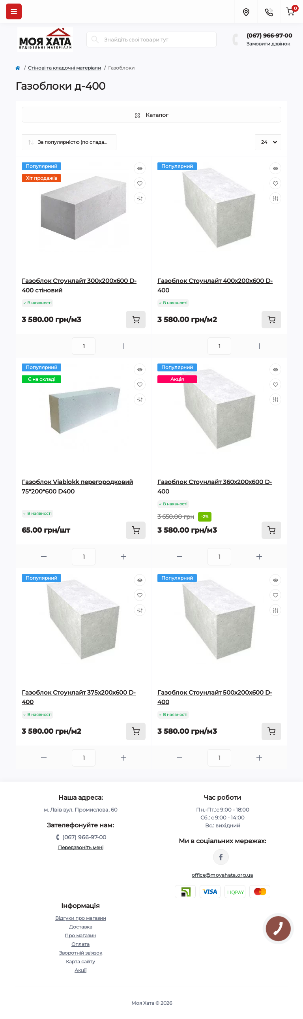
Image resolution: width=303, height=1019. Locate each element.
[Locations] (245, 11)
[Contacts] (268, 11)
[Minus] (44, 346)
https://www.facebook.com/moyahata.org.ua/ (221, 857)
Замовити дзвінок (268, 44)
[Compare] (140, 198)
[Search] (95, 39)
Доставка (80, 927)
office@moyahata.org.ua (222, 875)
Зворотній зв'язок (80, 953)
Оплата (80, 944)
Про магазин (80, 935)
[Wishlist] (140, 183)
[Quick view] (140, 168)
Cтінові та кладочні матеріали (64, 68)
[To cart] (136, 319)
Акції (80, 970)
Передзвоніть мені (80, 847)
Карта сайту (80, 961)
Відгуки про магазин (80, 918)
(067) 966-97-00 (269, 35)
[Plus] (123, 346)
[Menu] (14, 11)
